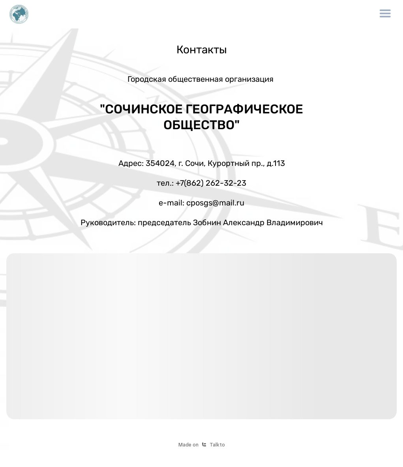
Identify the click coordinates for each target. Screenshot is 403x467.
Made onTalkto (201, 444)
